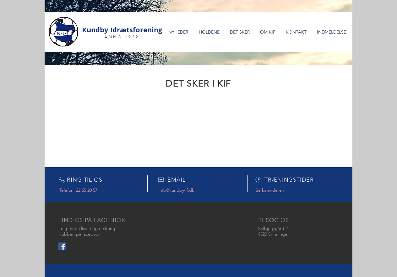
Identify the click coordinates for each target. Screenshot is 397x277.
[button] (209, 32)
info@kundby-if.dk (176, 190)
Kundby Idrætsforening (122, 30)
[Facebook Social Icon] (62, 246)
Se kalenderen (270, 190)
